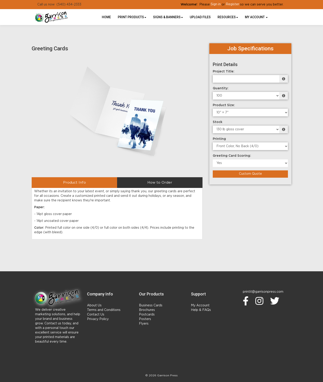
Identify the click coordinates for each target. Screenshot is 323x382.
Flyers (144, 323)
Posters (145, 319)
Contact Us (95, 314)
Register (232, 4)
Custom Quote (250, 173)
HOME (106, 17)
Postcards (147, 314)
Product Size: (224, 105)
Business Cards (150, 305)
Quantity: (220, 88)
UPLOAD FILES (200, 17)
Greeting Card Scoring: (232, 155)
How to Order (159, 182)
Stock (217, 122)
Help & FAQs (201, 310)
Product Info (74, 182)
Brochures (147, 310)
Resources (228, 17)
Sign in (216, 4)
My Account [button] (256, 17)
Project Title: (223, 71)
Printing (219, 139)
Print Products (132, 17)
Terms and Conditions (103, 310)
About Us (94, 305)
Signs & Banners (168, 17)
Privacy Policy (98, 319)
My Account (200, 305)
